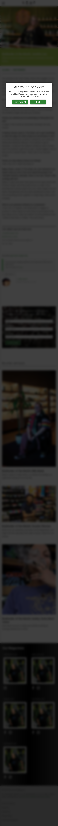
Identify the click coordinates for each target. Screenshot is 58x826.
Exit (38, 102)
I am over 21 (20, 102)
